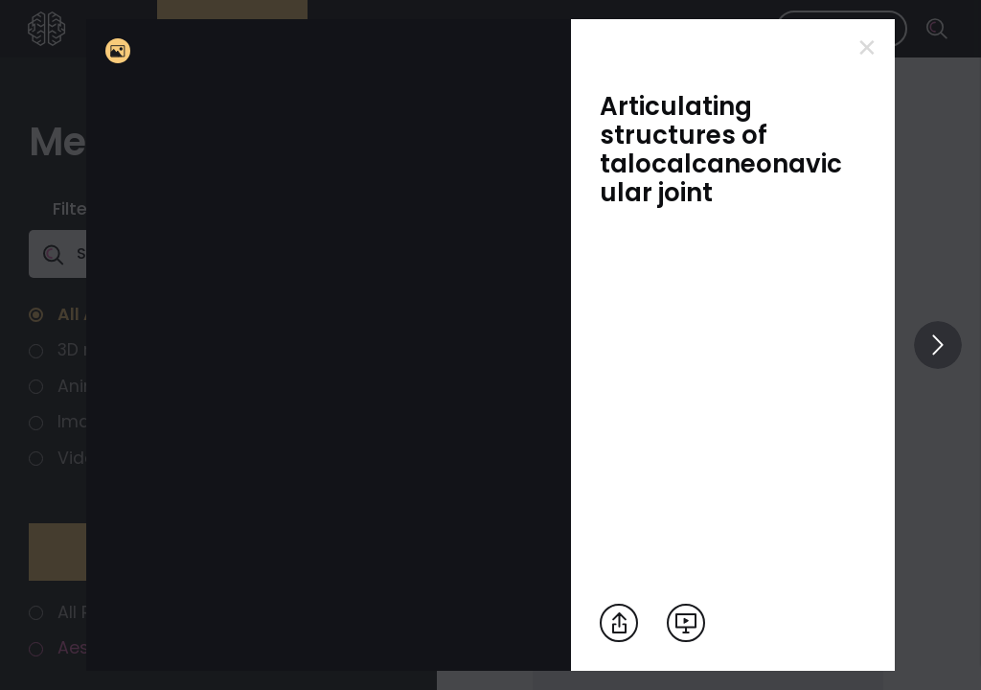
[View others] (938, 345)
